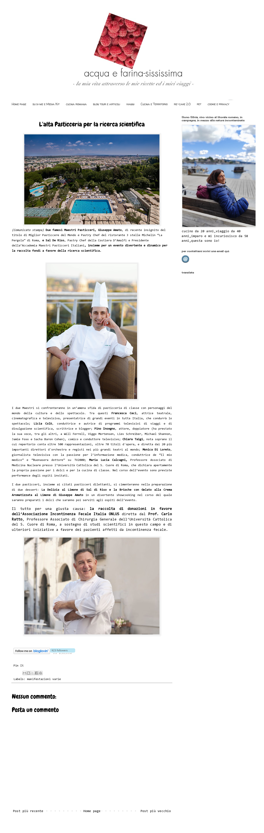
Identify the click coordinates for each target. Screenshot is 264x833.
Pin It (19, 665)
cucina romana (76, 104)
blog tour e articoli (106, 104)
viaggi (130, 104)
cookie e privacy (218, 104)
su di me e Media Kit (46, 104)
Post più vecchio (155, 811)
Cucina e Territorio (154, 104)
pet (199, 104)
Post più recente (28, 811)
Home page (19, 104)
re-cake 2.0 (182, 104)
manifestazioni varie (44, 679)
